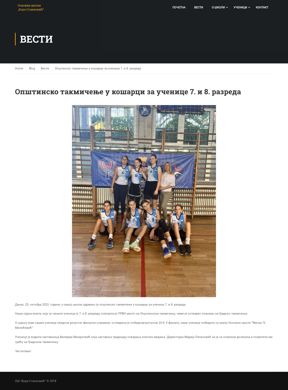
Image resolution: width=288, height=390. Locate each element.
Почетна (178, 7)
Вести (198, 7)
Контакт (262, 7)
